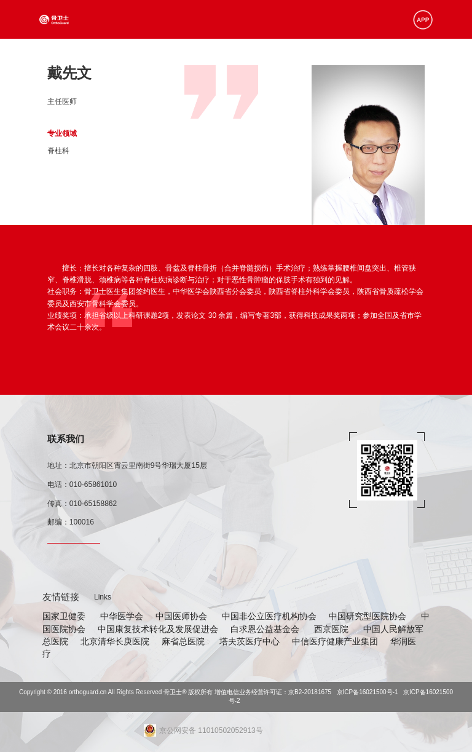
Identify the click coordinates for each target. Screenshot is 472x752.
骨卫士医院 (211, 57)
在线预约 (370, 57)
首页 (104, 57)
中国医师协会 (182, 616)
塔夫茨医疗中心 (249, 641)
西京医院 (332, 629)
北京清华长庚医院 (115, 641)
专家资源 (171, 57)
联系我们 (65, 438)
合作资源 (252, 57)
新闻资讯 (289, 57)
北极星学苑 (329, 57)
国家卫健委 (65, 616)
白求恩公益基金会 (266, 629)
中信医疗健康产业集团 (335, 641)
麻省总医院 (184, 641)
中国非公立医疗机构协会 (269, 616)
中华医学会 (121, 616)
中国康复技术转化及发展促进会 (158, 629)
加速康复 (134, 57)
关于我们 (407, 57)
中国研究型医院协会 (369, 616)
